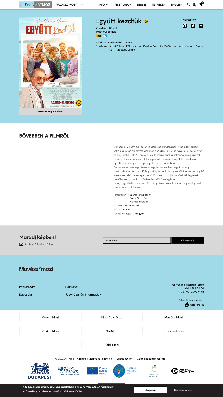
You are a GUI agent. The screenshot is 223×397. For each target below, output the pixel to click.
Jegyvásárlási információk (83, 294)
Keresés (190, 4)
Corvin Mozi (50, 317)
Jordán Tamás (167, 46)
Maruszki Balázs (139, 201)
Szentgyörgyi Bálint (140, 194)
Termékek (158, 4)
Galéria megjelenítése (50, 111)
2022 (113, 27)
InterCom (134, 205)
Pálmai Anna (133, 46)
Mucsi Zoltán (116, 46)
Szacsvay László (125, 49)
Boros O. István (138, 198)
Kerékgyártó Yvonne (120, 42)
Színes (126, 209)
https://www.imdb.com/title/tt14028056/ (99, 36)
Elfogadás (150, 389)
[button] (196, 5)
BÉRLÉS (141, 4)
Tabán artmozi (173, 331)
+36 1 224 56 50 (194, 288)
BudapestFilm (124, 358)
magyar (139, 213)
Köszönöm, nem (183, 389)
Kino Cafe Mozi (111, 317)
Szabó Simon (185, 46)
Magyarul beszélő (106, 31)
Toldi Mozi (112, 344)
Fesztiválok (123, 4)
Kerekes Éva (150, 46)
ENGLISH (176, 4)
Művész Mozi (173, 317)
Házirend (71, 286)
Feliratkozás (187, 240)
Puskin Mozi (50, 331)
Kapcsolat (26, 294)
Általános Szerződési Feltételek (94, 358)
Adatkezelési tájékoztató (151, 358)
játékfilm (101, 27)
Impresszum (27, 286)
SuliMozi (111, 331)
